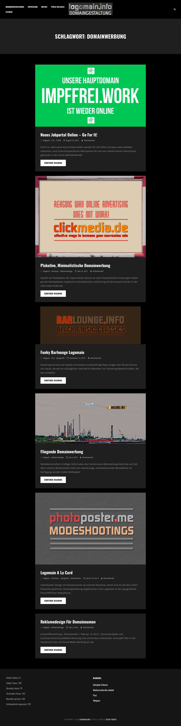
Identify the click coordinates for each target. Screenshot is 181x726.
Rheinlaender (89, 140)
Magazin (46, 140)
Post (95, 695)
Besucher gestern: (14, 698)
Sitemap (9, 12)
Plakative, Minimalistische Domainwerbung (75, 265)
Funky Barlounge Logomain (62, 352)
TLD (53, 140)
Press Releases (57, 6)
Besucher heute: (13, 688)
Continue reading (55, 163)
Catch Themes (111, 719)
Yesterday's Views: (14, 693)
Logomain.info (84, 719)
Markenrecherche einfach (103, 690)
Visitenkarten (75, 578)
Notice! (44, 6)
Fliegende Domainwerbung (61, 451)
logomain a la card (56, 572)
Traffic (58, 140)
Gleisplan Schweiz (100, 684)
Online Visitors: (12, 677)
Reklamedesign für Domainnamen (68, 622)
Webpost (96, 700)
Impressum (33, 6)
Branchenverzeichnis (15, 6)
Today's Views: (12, 683)
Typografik (60, 358)
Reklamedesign (66, 271)
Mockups (55, 271)
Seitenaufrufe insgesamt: (17, 704)
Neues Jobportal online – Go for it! (68, 135)
